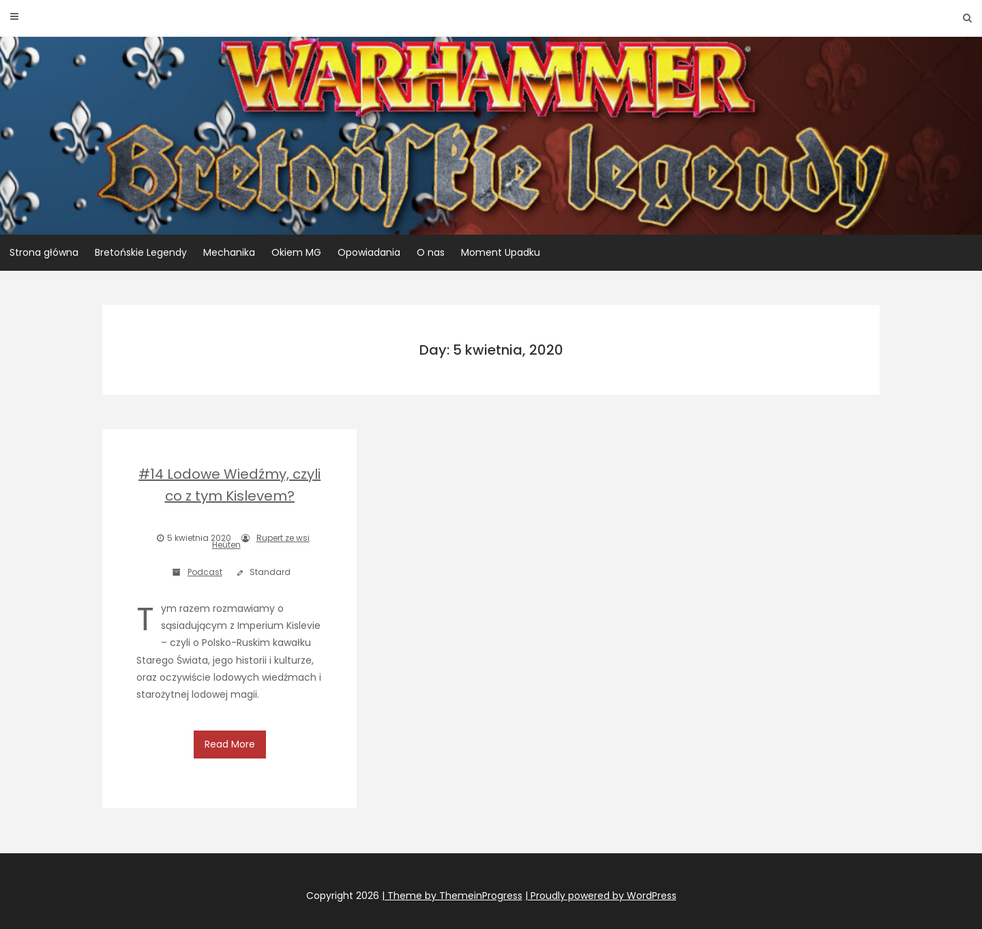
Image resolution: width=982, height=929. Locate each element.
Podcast (205, 572)
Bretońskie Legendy (141, 252)
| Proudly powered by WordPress (600, 886)
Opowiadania (369, 252)
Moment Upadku (500, 252)
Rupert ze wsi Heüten (261, 541)
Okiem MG (296, 252)
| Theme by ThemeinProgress (452, 886)
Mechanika (229, 252)
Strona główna (44, 252)
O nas (431, 252)
